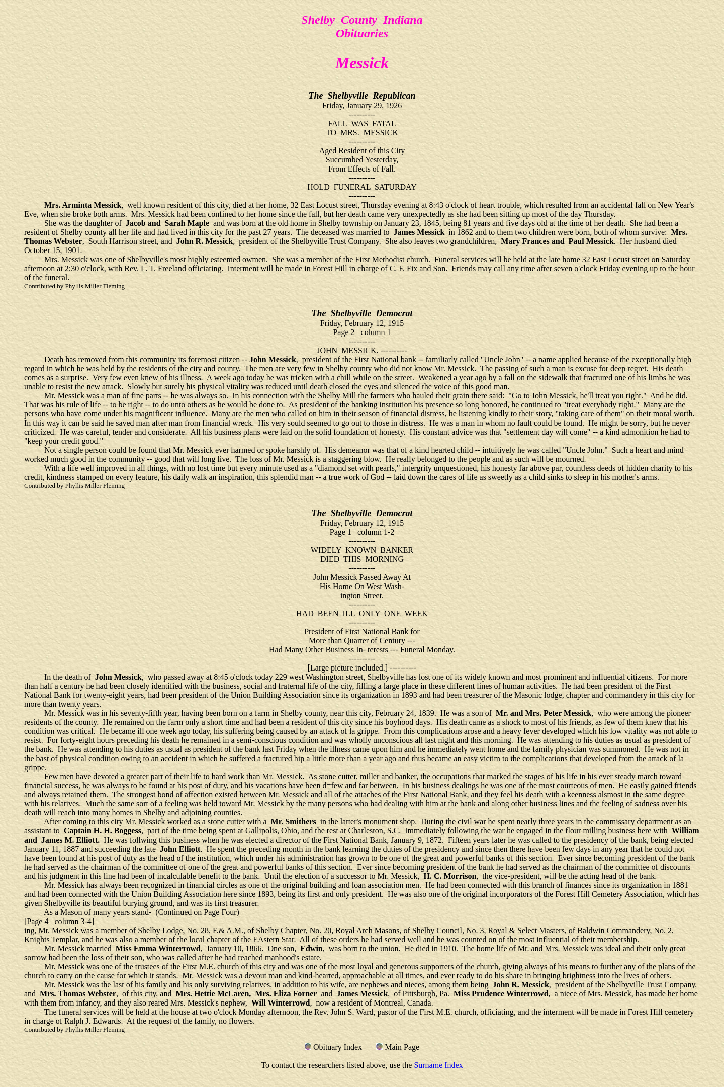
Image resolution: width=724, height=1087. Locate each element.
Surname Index (438, 1065)
